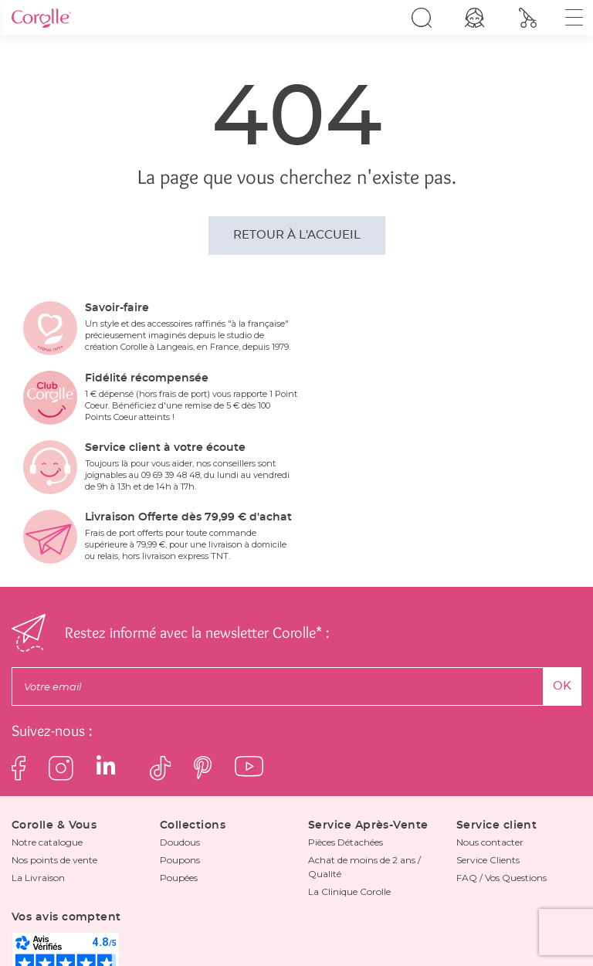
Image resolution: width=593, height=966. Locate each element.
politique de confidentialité (367, 889)
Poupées (179, 754)
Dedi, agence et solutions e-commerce (469, 947)
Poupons (180, 736)
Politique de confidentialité (88, 918)
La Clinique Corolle (349, 768)
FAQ (261, 918)
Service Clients (488, 736)
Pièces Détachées (345, 718)
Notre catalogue (47, 718)
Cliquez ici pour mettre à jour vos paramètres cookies (296, 932)
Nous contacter (490, 718)
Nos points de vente (54, 736)
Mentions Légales (199, 918)
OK (562, 562)
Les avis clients (318, 918)
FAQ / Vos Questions (501, 754)
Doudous (180, 718)
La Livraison (38, 754)
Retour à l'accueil (297, 235)
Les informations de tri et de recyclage (448, 918)
